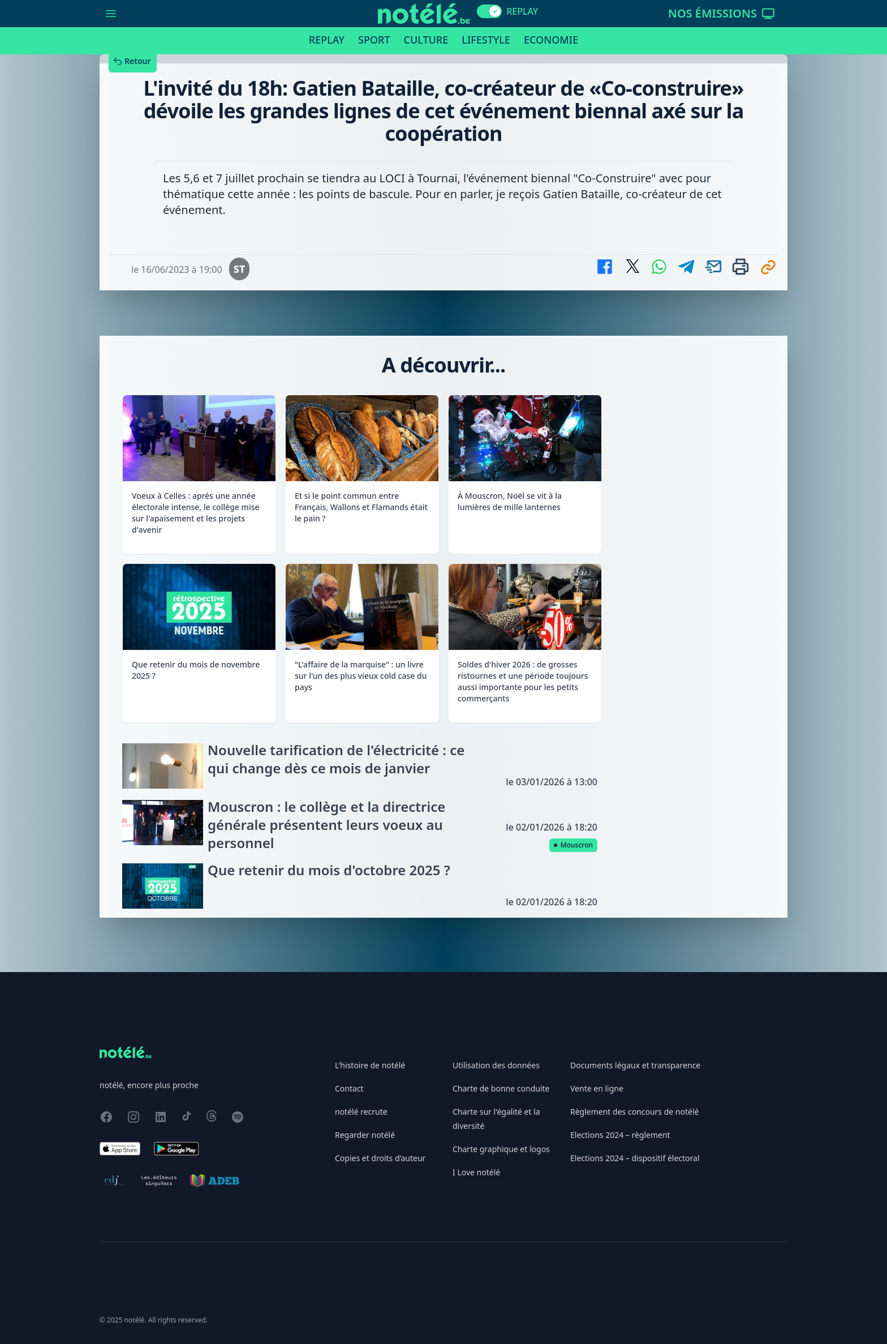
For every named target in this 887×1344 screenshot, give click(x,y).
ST (240, 269)
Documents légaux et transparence (635, 1065)
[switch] (489, 11)
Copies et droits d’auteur (380, 1158)
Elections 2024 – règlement (620, 1134)
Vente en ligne (596, 1088)
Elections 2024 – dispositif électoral (635, 1158)
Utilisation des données (496, 1065)
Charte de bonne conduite (501, 1088)
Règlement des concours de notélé (634, 1111)
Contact (349, 1088)
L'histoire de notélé (370, 1065)
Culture (426, 39)
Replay (327, 39)
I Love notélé (476, 1172)
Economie (551, 39)
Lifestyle (486, 39)
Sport (374, 39)
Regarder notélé (365, 1134)
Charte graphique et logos (501, 1149)
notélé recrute (361, 1111)
